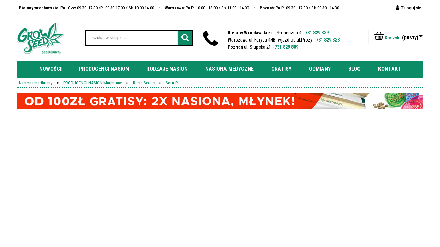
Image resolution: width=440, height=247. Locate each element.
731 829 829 (317, 32)
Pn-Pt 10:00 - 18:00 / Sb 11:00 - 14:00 (207, 7)
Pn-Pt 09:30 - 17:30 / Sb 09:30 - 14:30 (299, 7)
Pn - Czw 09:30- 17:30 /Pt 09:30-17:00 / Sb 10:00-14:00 (86, 7)
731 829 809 (286, 47)
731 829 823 (328, 40)
